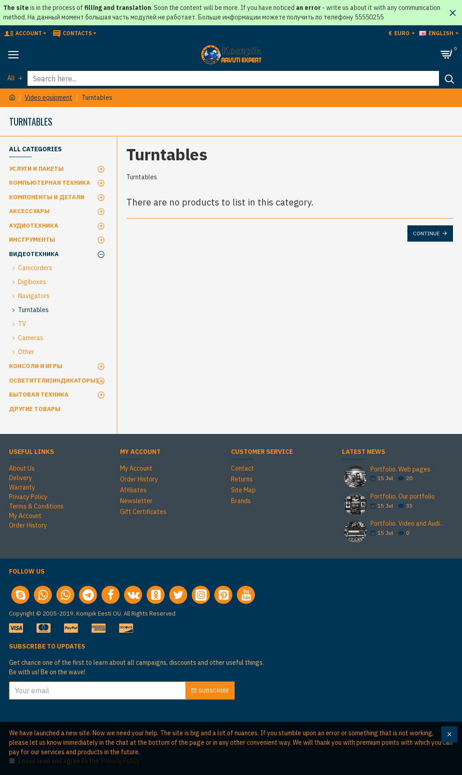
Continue (426, 233)
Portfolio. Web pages (400, 469)
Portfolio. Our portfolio (402, 496)
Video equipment (48, 97)
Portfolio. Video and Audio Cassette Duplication (408, 523)
